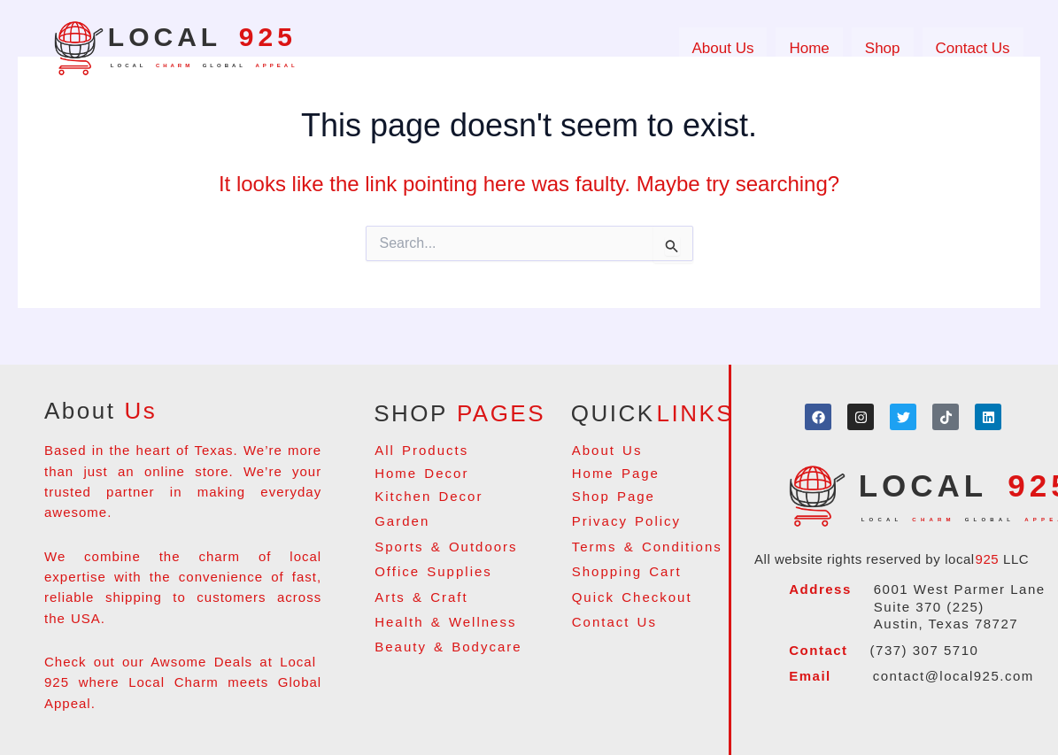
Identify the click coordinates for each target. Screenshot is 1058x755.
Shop (882, 48)
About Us (723, 48)
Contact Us (973, 48)
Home (809, 48)
